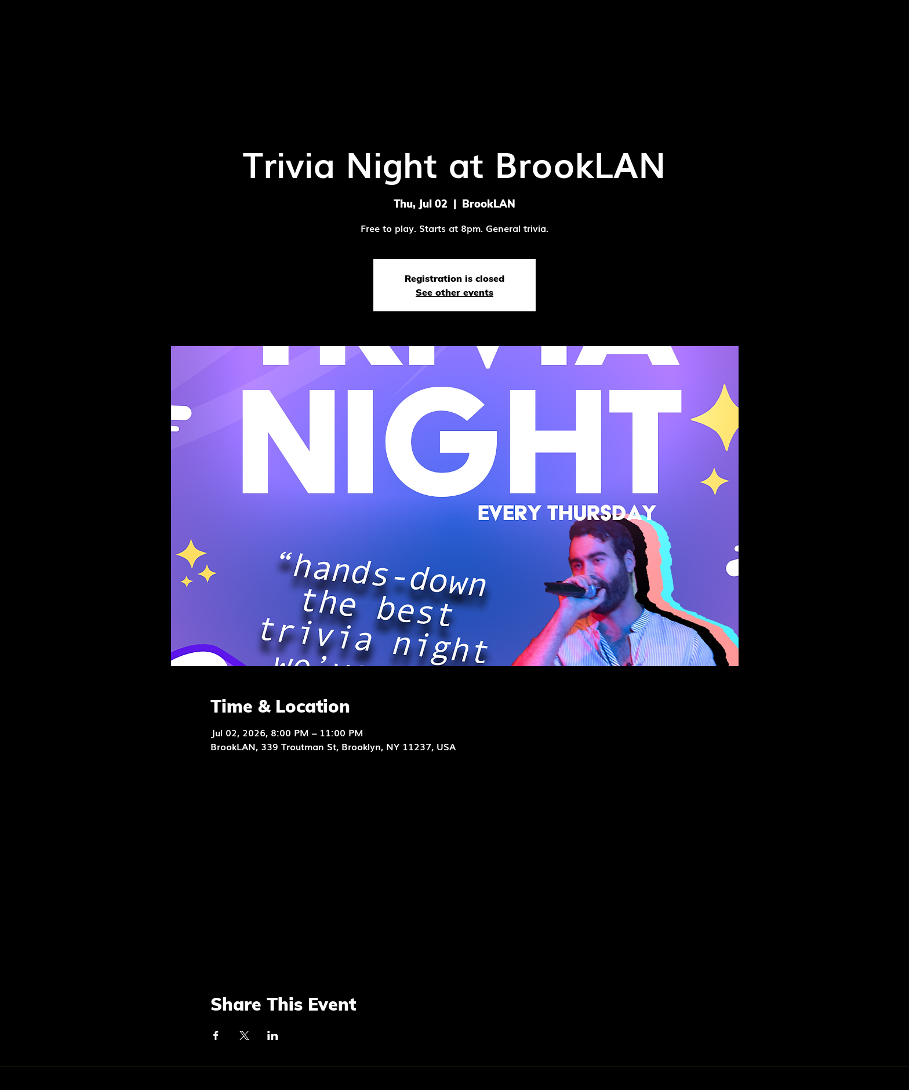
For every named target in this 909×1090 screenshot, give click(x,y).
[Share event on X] (244, 1035)
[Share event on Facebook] (215, 1035)
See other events (454, 292)
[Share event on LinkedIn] (272, 1035)
